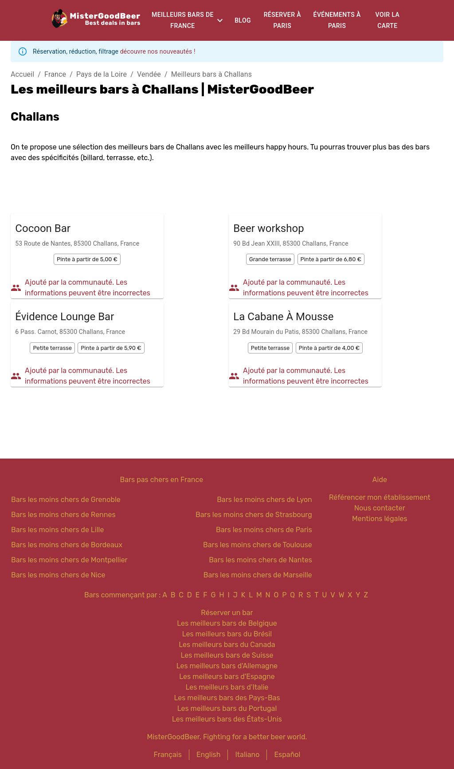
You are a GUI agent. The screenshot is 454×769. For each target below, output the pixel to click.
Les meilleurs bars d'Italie (226, 687)
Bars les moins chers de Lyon (264, 499)
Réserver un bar (227, 612)
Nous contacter (379, 508)
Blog (243, 20)
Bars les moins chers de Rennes (63, 514)
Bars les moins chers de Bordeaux (66, 545)
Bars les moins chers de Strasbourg (254, 514)
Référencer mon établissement (380, 497)
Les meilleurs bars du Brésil (227, 634)
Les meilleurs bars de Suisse (226, 655)
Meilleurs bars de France (183, 20)
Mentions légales (379, 518)
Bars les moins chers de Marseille (258, 575)
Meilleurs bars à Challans (211, 74)
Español (287, 754)
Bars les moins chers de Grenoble (66, 499)
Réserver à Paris (282, 20)
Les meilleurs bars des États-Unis (227, 719)
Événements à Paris (337, 20)
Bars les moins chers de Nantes (260, 560)
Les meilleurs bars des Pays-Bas (227, 698)
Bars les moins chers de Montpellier (69, 560)
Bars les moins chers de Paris (264, 530)
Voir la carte (388, 20)
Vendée (149, 74)
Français (168, 754)
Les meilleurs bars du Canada (227, 644)
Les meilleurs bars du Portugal (227, 708)
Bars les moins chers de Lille (57, 530)
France (55, 74)
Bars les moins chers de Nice (58, 575)
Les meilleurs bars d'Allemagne (227, 666)
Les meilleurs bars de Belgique (227, 623)
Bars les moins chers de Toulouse (257, 545)
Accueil (22, 74)
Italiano (247, 754)
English (208, 754)
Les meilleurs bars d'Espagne (226, 676)
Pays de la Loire (101, 74)
